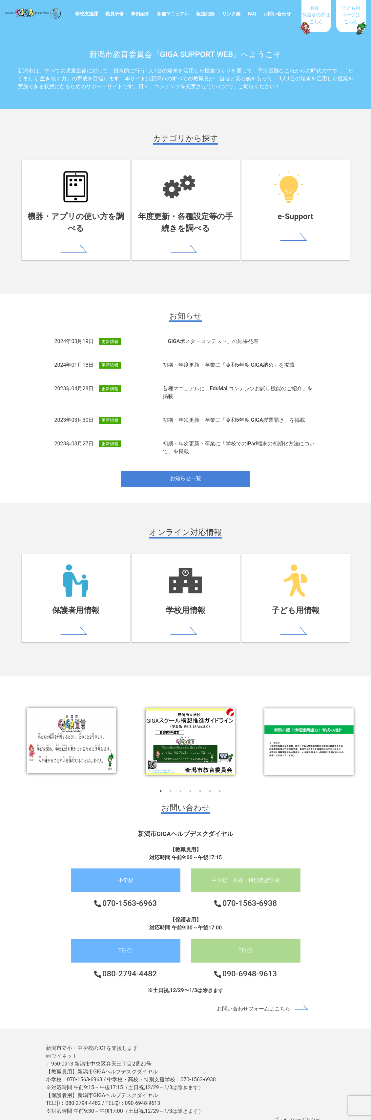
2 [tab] (170, 780)
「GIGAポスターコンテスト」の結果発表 (211, 331)
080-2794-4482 (129, 962)
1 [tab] (160, 780)
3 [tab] (180, 780)
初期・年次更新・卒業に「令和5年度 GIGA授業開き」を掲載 (234, 409)
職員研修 (114, 13)
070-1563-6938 (249, 892)
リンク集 (231, 13)
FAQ (252, 13)
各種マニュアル (173, 13)
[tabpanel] (190, 731)
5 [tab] (200, 780)
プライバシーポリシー (297, 1108)
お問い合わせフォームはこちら (253, 998)
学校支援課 (86, 13)
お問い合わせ (277, 13)
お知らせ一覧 (185, 468)
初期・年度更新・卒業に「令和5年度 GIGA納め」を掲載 (229, 354)
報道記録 (205, 13)
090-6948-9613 (249, 962)
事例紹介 (140, 13)
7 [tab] (219, 780)
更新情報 (109, 331)
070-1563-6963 (129, 892)
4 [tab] (190, 780)
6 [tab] (210, 780)
